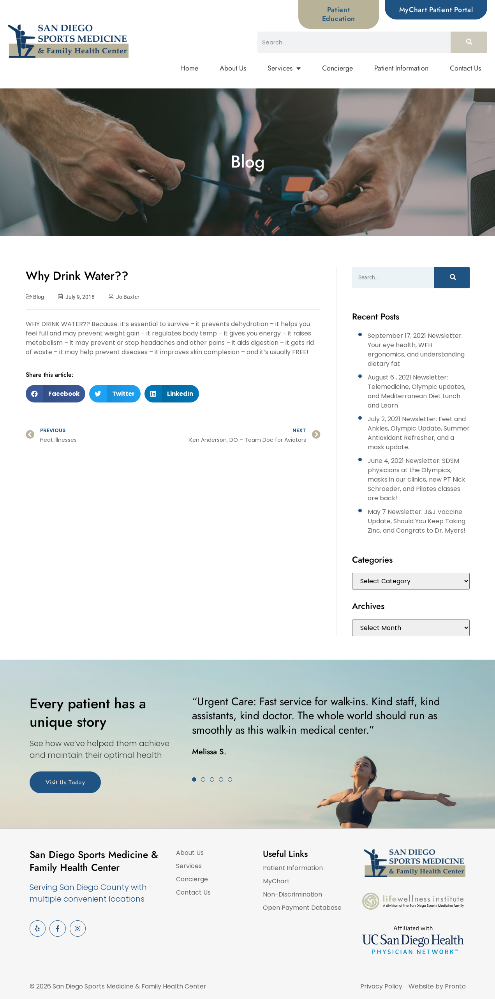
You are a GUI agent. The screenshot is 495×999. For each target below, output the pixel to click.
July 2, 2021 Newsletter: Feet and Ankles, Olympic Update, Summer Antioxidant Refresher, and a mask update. (419, 433)
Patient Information (401, 68)
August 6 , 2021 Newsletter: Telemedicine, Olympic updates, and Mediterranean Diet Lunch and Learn (416, 391)
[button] (56, 393)
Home (189, 68)
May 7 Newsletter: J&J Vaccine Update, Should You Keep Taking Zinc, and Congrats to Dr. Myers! (416, 521)
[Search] (469, 42)
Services (284, 68)
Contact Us (465, 68)
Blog (38, 297)
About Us (233, 68)
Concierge (337, 68)
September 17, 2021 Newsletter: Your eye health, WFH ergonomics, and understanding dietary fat (416, 349)
